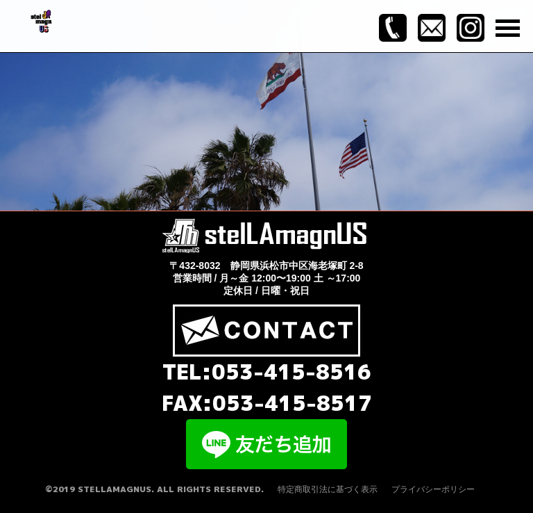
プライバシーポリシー (433, 489)
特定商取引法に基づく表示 (328, 489)
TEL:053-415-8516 (266, 371)
